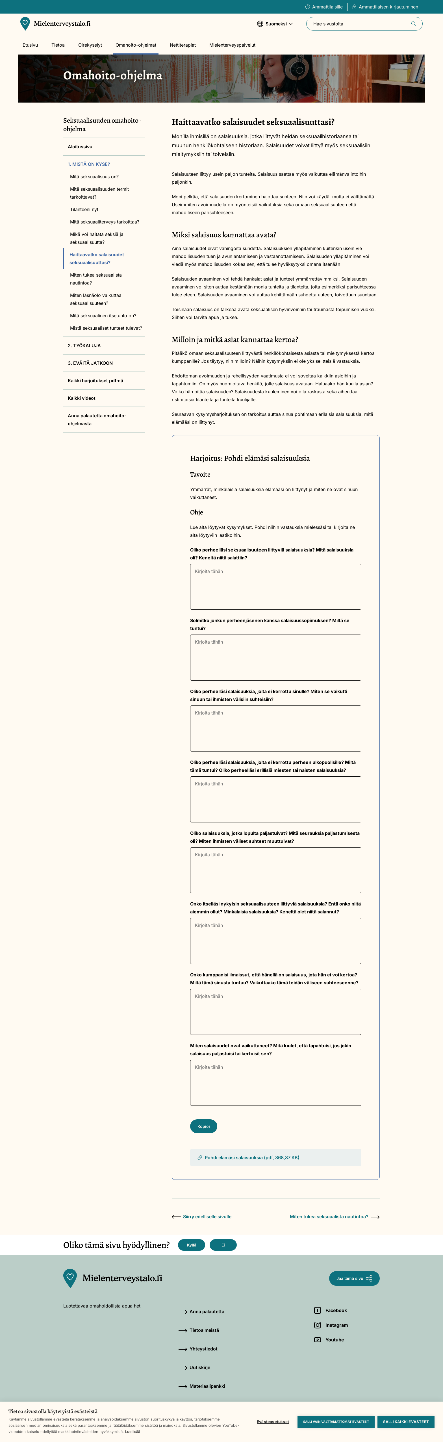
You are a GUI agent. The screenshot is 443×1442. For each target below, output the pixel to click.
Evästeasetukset (273, 1421)
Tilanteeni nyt (84, 209)
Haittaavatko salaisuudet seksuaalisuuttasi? (97, 258)
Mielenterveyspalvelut (232, 45)
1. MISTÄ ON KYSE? (89, 164)
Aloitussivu (80, 146)
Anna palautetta (201, 1311)
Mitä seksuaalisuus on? (94, 176)
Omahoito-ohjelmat (136, 45)
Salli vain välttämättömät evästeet (336, 1422)
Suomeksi (275, 26)
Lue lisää (132, 1431)
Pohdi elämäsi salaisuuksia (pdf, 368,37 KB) (248, 1157)
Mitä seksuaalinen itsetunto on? (103, 315)
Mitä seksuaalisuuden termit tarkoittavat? (99, 193)
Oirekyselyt (90, 45)
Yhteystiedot (198, 1348)
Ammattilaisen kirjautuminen (385, 7)
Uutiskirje (194, 1367)
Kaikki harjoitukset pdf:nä (95, 380)
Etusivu (30, 45)
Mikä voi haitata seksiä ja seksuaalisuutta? (96, 238)
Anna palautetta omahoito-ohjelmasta (97, 419)
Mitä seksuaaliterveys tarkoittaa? (104, 222)
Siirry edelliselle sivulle (201, 1216)
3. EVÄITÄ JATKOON (90, 363)
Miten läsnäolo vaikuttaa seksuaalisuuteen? (95, 299)
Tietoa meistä (198, 1330)
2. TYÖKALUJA (84, 345)
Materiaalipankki (201, 1386)
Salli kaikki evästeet (406, 1421)
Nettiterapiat (183, 45)
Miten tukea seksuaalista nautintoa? (96, 279)
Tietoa (58, 45)
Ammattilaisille (324, 7)
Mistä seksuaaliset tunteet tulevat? (106, 328)
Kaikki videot (81, 398)
